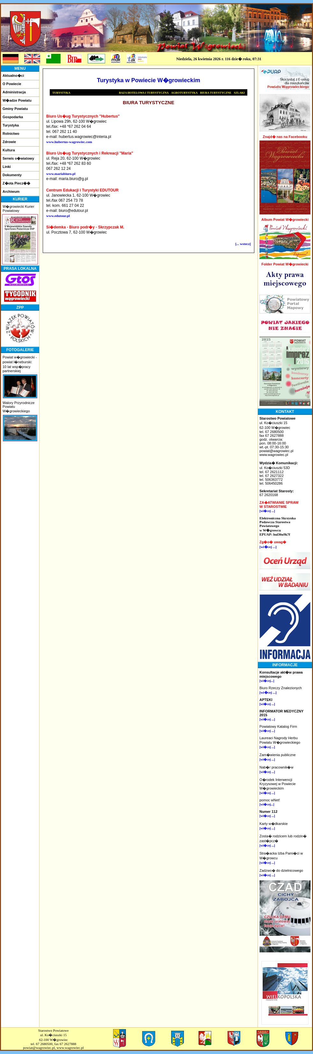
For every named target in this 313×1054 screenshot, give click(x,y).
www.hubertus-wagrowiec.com (69, 142)
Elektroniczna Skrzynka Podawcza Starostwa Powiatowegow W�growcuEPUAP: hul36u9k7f (277, 526)
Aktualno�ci (13, 75)
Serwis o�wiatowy (18, 158)
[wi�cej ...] (267, 511)
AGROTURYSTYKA (184, 92)
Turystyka (11, 125)
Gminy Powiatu (15, 109)
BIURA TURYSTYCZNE (215, 92)
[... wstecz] (243, 244)
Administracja (14, 92)
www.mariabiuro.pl (60, 174)
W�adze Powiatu (17, 100)
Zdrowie (9, 142)
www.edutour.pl (58, 216)
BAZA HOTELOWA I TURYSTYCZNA (144, 92)
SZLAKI (239, 92)
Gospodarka (13, 117)
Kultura (9, 150)
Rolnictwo (11, 133)
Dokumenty (12, 175)
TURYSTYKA (61, 92)
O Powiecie (12, 84)
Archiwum (11, 191)
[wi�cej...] (266, 680)
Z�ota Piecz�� (16, 183)
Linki (7, 167)
